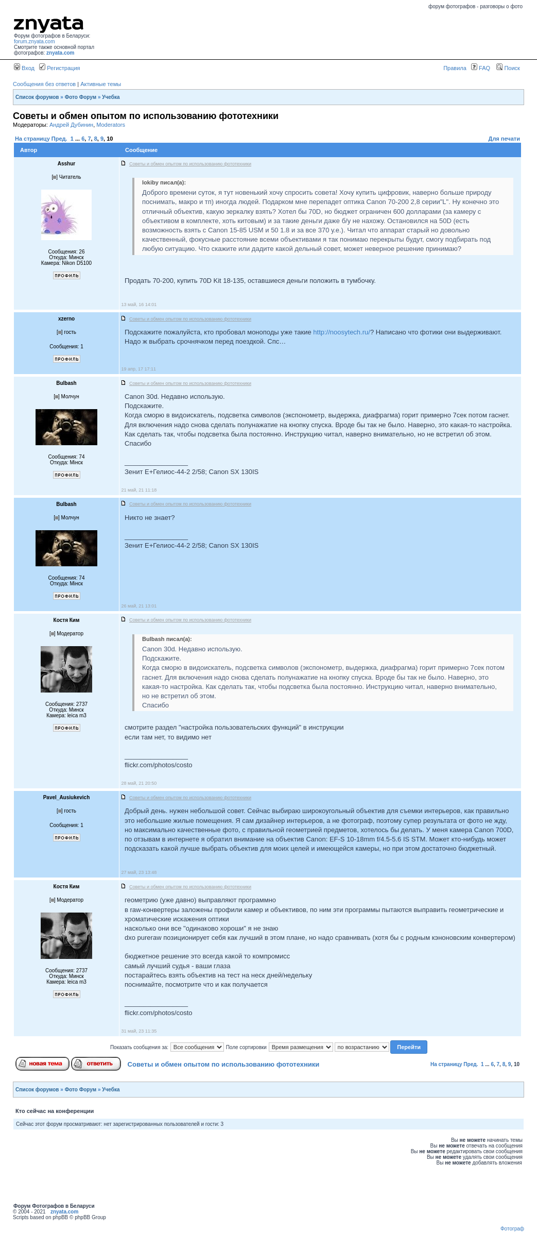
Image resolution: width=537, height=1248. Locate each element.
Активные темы (100, 84)
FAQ (480, 68)
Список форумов (37, 97)
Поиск (508, 68)
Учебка (110, 97)
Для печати (504, 139)
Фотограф (512, 1229)
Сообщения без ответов (44, 84)
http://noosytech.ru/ (341, 332)
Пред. (59, 139)
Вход (24, 68)
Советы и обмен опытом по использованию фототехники (224, 1064)
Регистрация (59, 68)
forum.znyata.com (34, 41)
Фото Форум (81, 97)
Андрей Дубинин (71, 125)
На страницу (32, 139)
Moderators (110, 125)
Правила (454, 68)
